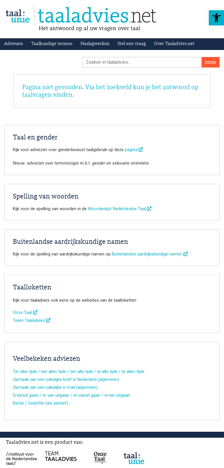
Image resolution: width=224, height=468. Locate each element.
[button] (216, 17)
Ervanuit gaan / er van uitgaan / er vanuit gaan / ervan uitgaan (71, 395)
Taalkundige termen (51, 44)
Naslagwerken (94, 44)
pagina (134, 149)
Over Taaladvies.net (174, 44)
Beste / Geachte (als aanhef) (40, 403)
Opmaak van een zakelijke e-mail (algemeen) (55, 387)
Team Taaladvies (31, 320)
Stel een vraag (132, 44)
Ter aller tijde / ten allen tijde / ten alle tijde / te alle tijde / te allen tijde (78, 371)
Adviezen (13, 44)
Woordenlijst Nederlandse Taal (119, 208)
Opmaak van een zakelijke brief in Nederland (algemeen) (66, 379)
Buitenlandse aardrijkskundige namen (150, 254)
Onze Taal (25, 312)
